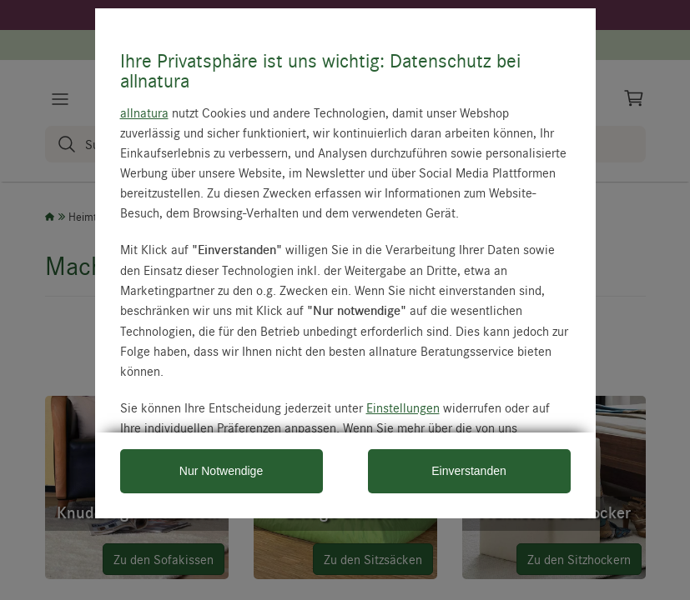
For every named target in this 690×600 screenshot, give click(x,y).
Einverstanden (468, 471)
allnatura (144, 112)
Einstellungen (403, 407)
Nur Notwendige (221, 471)
